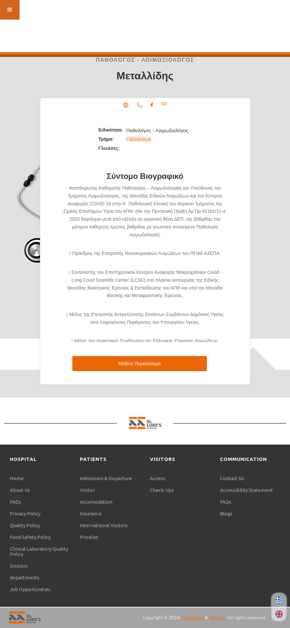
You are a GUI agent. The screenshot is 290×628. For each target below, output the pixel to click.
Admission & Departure (106, 478)
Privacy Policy (25, 513)
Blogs (226, 513)
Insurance (91, 513)
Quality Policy (25, 525)
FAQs (15, 502)
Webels (217, 618)
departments (24, 577)
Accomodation (96, 502)
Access (157, 478)
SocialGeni (193, 618)
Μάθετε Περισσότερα (139, 363)
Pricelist (89, 537)
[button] (10, 10)
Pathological (138, 138)
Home (17, 478)
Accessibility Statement (246, 490)
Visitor (87, 490)
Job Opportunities (30, 589)
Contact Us (232, 478)
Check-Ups (162, 490)
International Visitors (104, 525)
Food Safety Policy (30, 537)
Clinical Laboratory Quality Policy (39, 551)
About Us (20, 490)
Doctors (19, 566)
